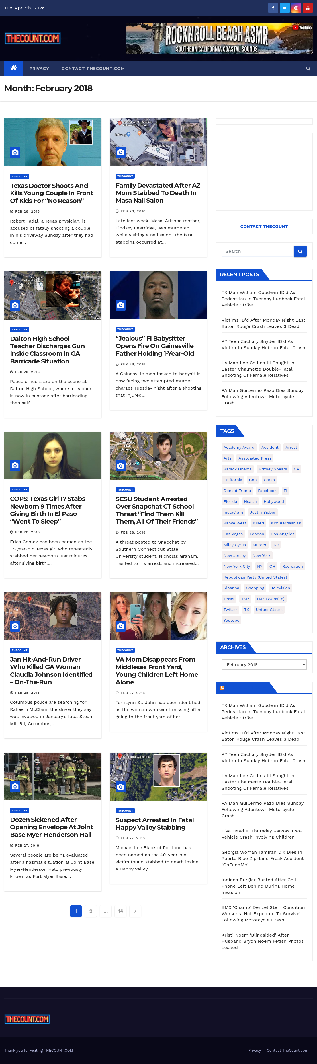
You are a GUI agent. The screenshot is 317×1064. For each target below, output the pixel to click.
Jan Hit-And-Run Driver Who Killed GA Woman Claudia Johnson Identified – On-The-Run (51, 671)
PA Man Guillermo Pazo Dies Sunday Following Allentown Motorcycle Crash (263, 397)
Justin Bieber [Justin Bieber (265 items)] (263, 512)
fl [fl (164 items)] (285, 490)
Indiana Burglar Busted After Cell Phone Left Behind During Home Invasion (259, 886)
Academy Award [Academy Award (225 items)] (239, 447)
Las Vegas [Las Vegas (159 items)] (233, 534)
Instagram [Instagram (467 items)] (233, 512)
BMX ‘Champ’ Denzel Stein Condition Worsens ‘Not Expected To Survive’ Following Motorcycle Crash (263, 914)
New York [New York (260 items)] (262, 555)
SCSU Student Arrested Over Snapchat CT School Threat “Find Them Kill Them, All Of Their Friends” (157, 510)
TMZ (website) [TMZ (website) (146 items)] (271, 598)
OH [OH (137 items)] (272, 566)
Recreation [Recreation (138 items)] (292, 566)
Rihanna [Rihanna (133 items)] (231, 588)
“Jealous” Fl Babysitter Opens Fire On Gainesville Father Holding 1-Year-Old (155, 346)
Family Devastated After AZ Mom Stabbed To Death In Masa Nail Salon (158, 193)
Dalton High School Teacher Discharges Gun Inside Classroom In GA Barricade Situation (47, 350)
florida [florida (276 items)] (230, 501)
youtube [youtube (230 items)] (231, 620)
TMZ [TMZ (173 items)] (245, 598)
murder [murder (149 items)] (260, 544)
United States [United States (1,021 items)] (269, 609)
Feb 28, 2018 (27, 211)
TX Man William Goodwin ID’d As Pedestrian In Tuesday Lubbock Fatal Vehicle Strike (263, 299)
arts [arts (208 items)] (228, 458)
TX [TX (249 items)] (246, 609)
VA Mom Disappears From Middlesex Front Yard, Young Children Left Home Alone (157, 671)
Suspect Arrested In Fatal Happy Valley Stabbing (155, 823)
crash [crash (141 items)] (269, 480)
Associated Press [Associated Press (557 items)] (254, 458)
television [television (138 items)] (280, 588)
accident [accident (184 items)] (270, 447)
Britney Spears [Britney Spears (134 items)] (273, 469)
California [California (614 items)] (233, 480)
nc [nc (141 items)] (276, 544)
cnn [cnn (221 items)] (253, 480)
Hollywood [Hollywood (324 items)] (274, 501)
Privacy (39, 68)
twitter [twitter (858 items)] (230, 609)
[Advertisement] (264, 171)
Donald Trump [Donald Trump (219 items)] (237, 490)
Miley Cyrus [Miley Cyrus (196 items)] (235, 544)
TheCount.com (246, 687)
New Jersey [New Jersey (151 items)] (235, 555)
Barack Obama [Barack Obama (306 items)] (238, 469)
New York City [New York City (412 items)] (237, 566)
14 (120, 911)
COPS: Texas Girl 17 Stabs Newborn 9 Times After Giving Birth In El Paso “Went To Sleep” (47, 510)
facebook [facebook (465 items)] (267, 490)
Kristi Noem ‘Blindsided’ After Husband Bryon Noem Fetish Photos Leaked (263, 941)
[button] (308, 68)
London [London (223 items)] (257, 534)
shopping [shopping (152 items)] (255, 588)
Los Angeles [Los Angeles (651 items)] (282, 534)
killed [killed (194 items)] (258, 523)
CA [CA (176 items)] (296, 469)
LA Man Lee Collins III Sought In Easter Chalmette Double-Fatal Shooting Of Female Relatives (258, 369)
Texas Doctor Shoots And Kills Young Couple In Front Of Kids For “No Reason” (51, 193)
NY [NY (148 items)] (259, 566)
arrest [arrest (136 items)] (291, 447)
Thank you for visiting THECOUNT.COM (38, 1050)
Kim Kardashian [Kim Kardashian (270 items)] (286, 523)
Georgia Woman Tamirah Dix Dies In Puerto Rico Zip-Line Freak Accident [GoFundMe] (263, 858)
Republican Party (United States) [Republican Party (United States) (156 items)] (255, 577)
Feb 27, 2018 (133, 693)
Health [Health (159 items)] (250, 501)
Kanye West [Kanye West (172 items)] (235, 523)
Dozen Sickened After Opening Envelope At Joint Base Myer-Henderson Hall (51, 827)
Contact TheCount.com (93, 68)
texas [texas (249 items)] (229, 598)
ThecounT (19, 176)
